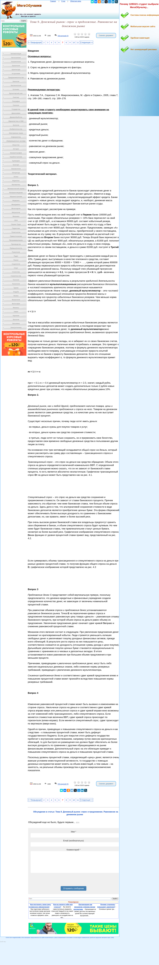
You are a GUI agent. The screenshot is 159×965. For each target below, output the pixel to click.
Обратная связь (75, 1)
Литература (16, 173)
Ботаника (16, 89)
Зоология (16, 125)
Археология (16, 65)
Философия (16, 304)
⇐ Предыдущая (35, 42)
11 (78, 43)
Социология (16, 264)
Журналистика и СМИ (15, 121)
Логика (16, 177)
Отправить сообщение (73, 888)
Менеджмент (15, 204)
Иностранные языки (16, 133)
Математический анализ (16, 189)
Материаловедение (16, 192)
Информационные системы (15, 141)
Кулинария (16, 161)
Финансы (16, 308)
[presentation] (49, 880)
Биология (16, 81)
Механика (16, 216)
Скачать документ (106, 35)
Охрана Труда (16, 224)
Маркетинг (16, 181)
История (16, 149)
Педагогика (16, 228)
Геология (16, 105)
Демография (16, 113)
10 (74, 43)
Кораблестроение (16, 157)
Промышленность (16, 248)
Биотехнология (16, 85)
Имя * (73, 832)
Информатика (16, 137)
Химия (16, 312)
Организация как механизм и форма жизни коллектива (84, 907)
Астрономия (16, 73)
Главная (53, 1)
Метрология (16, 212)
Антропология (16, 62)
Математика (16, 185)
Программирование (16, 240)
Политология (15, 232)
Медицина (15, 200)
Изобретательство (16, 129)
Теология (16, 280)
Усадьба (16, 292)
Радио (16, 256)
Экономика (16, 323)
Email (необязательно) (73, 841)
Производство (16, 244)
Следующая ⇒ (86, 42)
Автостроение (16, 58)
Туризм (15, 288)
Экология (16, 319)
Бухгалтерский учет (16, 93)
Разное (15, 260)
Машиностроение (16, 196)
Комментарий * (73, 850)
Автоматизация (16, 54)
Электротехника (15, 327)
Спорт (16, 268)
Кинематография (16, 153)
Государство (16, 109)
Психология (16, 252)
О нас (63, 1)
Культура (16, 165)
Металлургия (16, 208)
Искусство (15, 145)
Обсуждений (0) (63, 36)
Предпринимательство (16, 77)
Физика (15, 296)
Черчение (16, 315)
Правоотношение (16, 236)
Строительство (16, 276)
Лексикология (16, 169)
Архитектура (16, 69)
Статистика (16, 272)
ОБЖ (16, 220)
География (16, 101)
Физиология (16, 300)
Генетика (16, 97)
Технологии (16, 284)
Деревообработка (16, 117)
